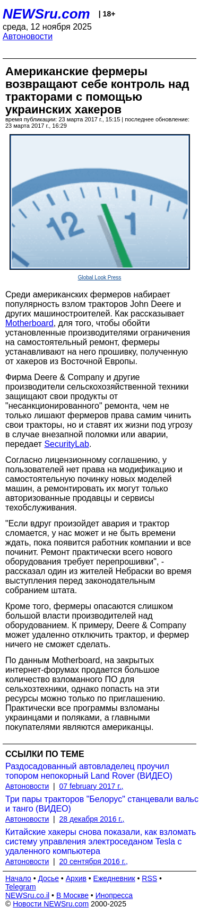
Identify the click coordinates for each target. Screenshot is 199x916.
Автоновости (28, 36)
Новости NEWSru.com (51, 904)
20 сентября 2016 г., (93, 861)
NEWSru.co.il (27, 895)
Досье (48, 878)
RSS (149, 878)
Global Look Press (100, 277)
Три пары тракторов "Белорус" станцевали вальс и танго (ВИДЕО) (101, 804)
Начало (18, 878)
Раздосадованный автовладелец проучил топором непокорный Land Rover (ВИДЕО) (88, 771)
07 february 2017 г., (91, 786)
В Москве (72, 895)
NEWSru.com (46, 14)
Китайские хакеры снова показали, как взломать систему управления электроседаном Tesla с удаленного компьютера (100, 841)
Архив (76, 878)
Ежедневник (114, 878)
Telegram (20, 887)
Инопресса (114, 895)
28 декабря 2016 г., (92, 819)
